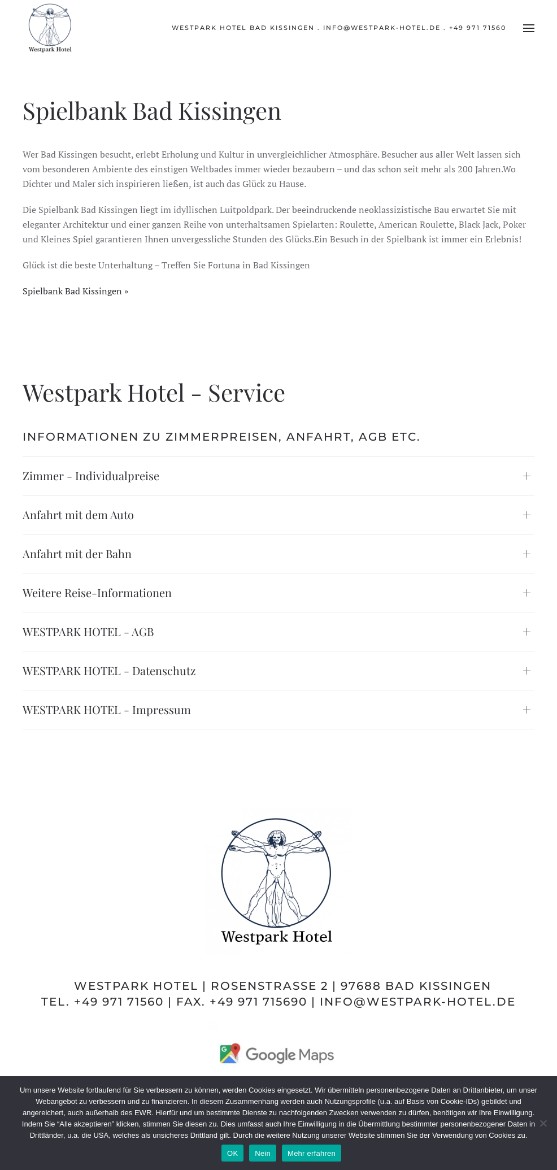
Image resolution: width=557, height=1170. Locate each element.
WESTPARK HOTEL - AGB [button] (88, 631)
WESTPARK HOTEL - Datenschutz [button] (109, 670)
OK (232, 1153)
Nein (263, 1153)
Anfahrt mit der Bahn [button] (77, 553)
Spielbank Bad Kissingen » (76, 291)
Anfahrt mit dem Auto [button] (78, 514)
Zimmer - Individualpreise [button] (91, 475)
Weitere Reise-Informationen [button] (97, 592)
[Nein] (543, 1123)
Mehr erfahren (312, 1153)
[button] (528, 28)
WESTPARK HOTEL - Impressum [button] (107, 709)
